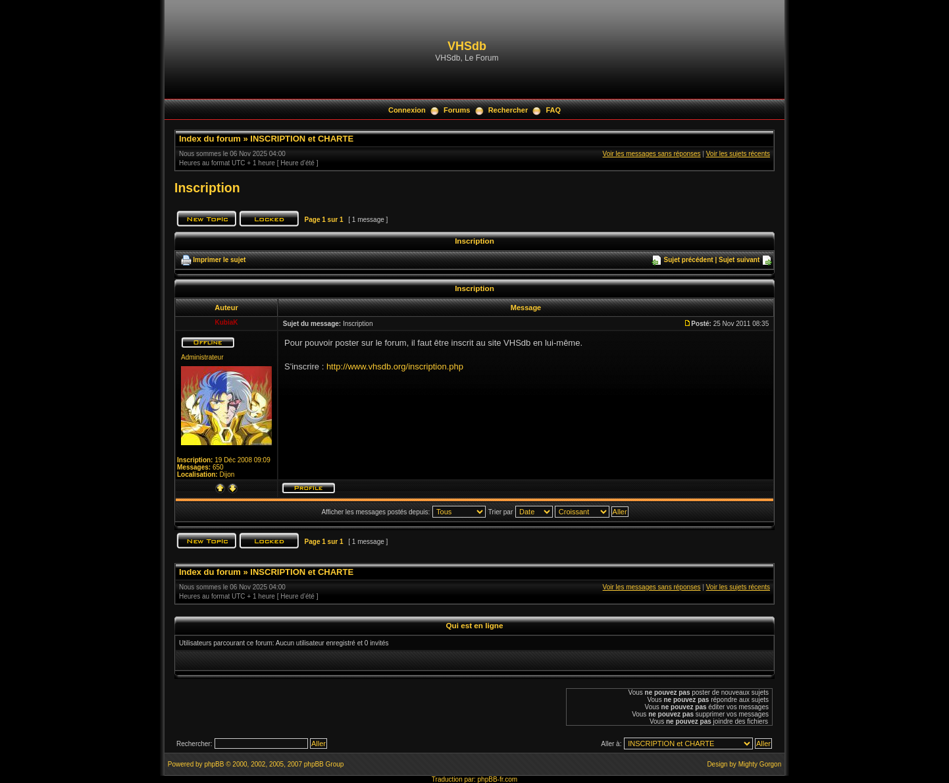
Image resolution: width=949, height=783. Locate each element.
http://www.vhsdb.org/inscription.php (394, 366)
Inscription (207, 187)
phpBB (214, 764)
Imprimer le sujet (219, 259)
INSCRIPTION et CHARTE (301, 139)
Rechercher (508, 110)
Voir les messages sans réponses (652, 153)
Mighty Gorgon (760, 764)
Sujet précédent (688, 259)
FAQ (553, 110)
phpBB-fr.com (498, 779)
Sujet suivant (739, 259)
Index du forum (210, 139)
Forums (457, 110)
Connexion (407, 110)
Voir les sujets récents (738, 153)
